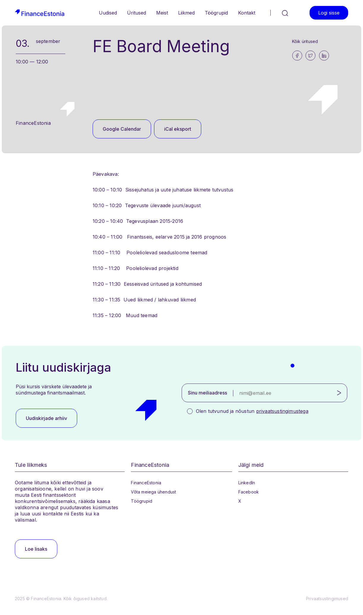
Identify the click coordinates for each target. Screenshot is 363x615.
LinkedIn (246, 482)
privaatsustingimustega (282, 411)
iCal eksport (177, 129)
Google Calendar (122, 129)
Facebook (248, 491)
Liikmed (186, 13)
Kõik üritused (305, 41)
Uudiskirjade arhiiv (46, 418)
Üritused (136, 13)
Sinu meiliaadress (207, 393)
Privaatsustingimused (327, 598)
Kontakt (246, 13)
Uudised (108, 13)
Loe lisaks (36, 549)
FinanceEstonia (146, 482)
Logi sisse (329, 13)
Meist (162, 13)
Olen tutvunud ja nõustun (252, 411)
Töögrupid (216, 13)
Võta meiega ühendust (153, 491)
